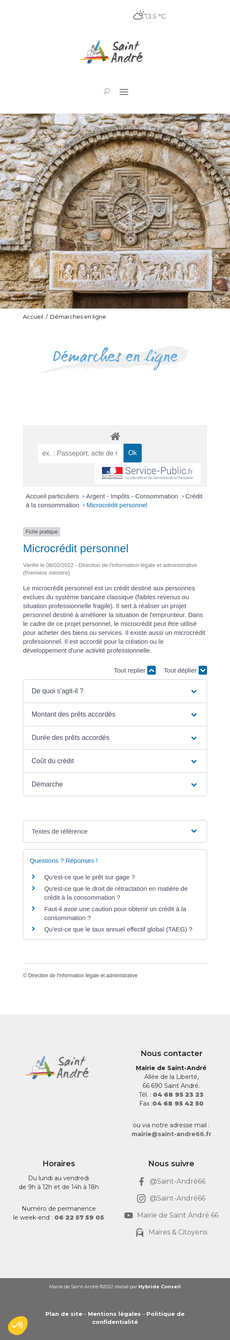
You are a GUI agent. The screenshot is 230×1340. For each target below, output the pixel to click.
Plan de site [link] (63, 1313)
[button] (124, 91)
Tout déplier (185, 670)
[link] (115, 52)
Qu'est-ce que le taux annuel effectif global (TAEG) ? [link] (118, 929)
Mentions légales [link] (114, 1313)
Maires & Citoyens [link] (178, 1232)
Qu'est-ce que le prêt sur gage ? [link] (89, 877)
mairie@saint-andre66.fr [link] (171, 1134)
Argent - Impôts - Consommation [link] (133, 496)
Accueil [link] (33, 316)
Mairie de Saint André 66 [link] (178, 1215)
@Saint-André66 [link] (177, 1181)
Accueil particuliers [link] (53, 496)
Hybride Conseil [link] (159, 1287)
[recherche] (80, 453)
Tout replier (135, 670)
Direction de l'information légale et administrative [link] (82, 976)
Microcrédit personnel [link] (117, 505)
